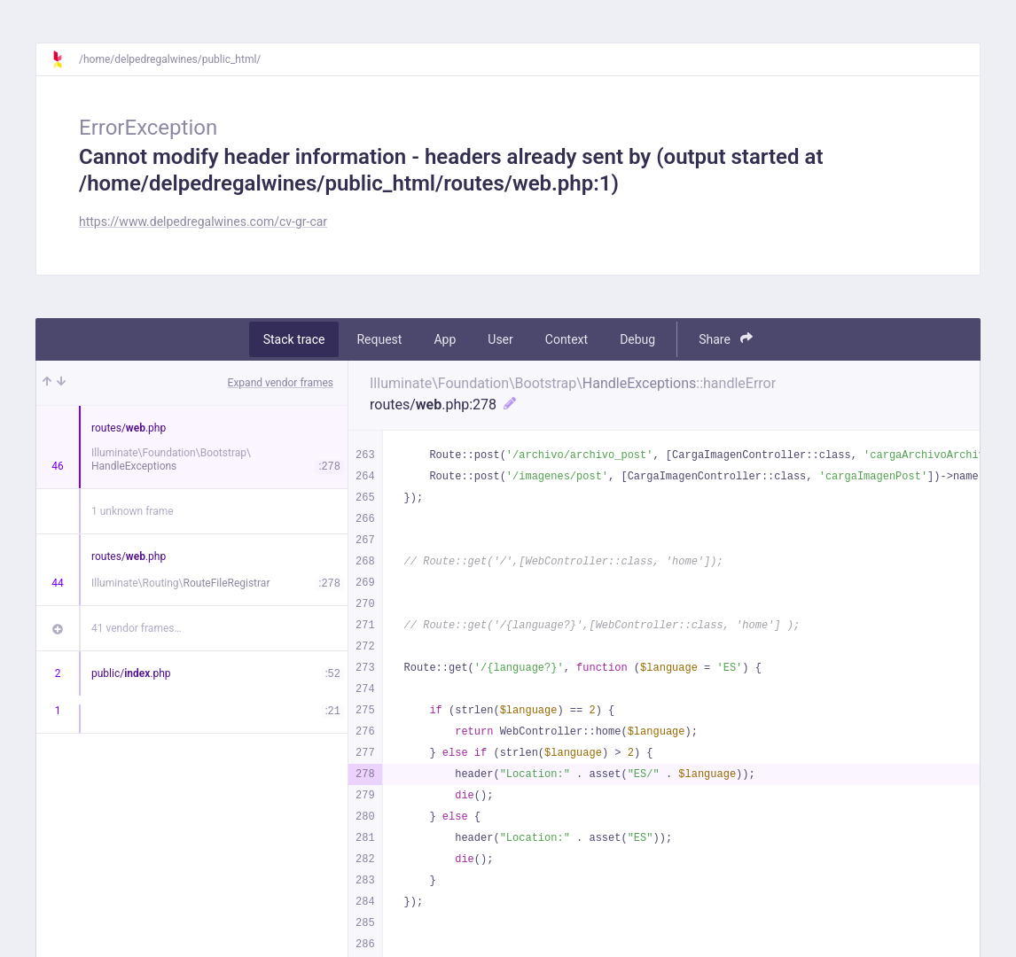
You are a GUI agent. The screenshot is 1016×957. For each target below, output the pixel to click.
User (500, 339)
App (445, 339)
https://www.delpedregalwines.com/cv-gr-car (203, 221)
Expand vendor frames (280, 383)
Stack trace (294, 339)
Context (566, 339)
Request (379, 339)
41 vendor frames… (136, 628)
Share (726, 338)
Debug (637, 339)
